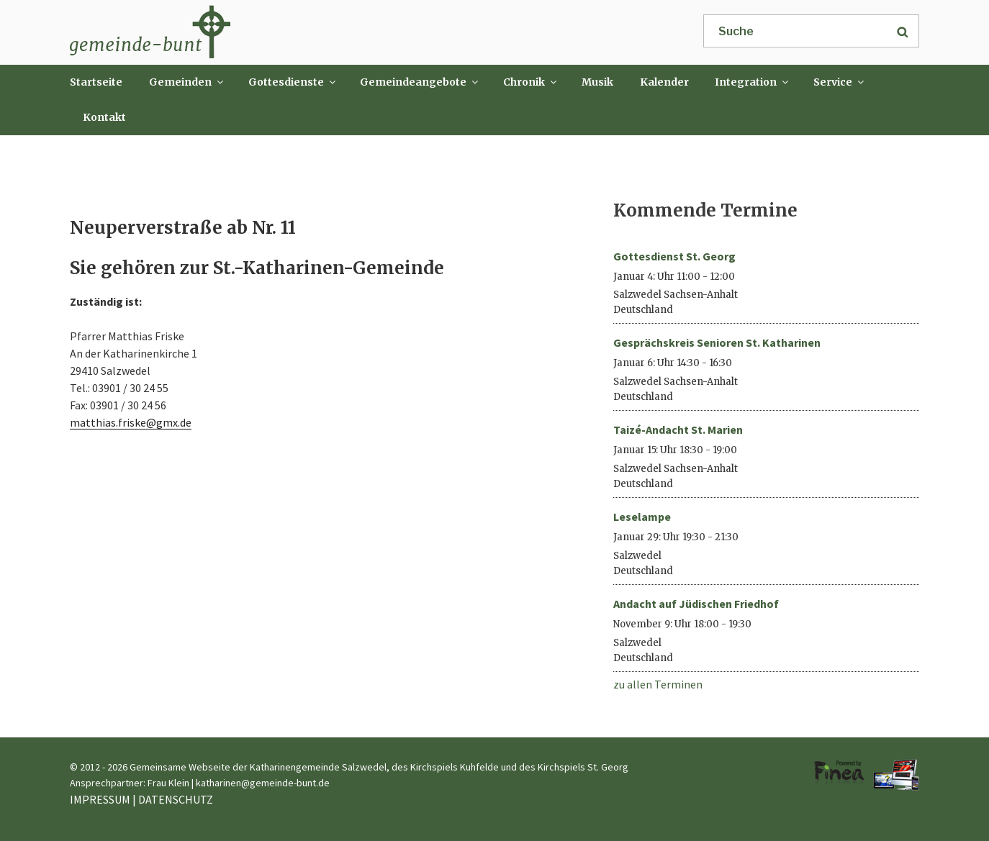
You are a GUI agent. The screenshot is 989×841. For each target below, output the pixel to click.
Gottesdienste (293, 82)
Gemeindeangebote (420, 82)
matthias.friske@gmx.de (130, 422)
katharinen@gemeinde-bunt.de (263, 782)
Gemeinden (187, 82)
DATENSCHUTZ (175, 799)
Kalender (664, 82)
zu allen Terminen (658, 684)
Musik (597, 82)
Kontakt (104, 117)
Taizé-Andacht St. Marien (678, 429)
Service (839, 82)
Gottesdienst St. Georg (674, 256)
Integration (752, 82)
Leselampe (642, 516)
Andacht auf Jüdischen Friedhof (696, 603)
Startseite (96, 82)
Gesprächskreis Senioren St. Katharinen (717, 342)
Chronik (531, 82)
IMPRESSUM (100, 799)
